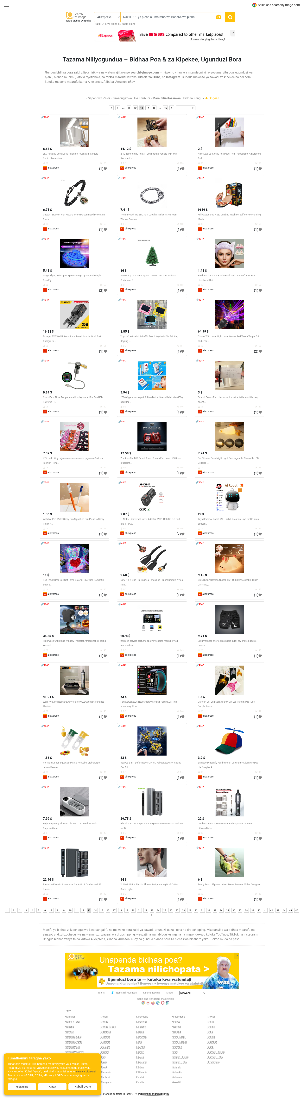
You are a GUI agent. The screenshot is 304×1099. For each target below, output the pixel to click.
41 (265, 910)
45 (290, 910)
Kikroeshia (141, 1062)
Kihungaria (105, 1082)
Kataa (52, 1086)
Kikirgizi (140, 1052)
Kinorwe (176, 1021)
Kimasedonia (178, 1016)
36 (233, 910)
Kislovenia (177, 1077)
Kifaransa (105, 1047)
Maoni (169, 992)
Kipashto (176, 1027)
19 (127, 910)
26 (171, 910)
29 (189, 910)
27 (177, 910)
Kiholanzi (105, 1077)
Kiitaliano (141, 1027)
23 (152, 910)
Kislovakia (177, 1072)
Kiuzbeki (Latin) (215, 1057)
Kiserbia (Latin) (179, 1062)
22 (145, 910)
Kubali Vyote (83, 1086)
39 (252, 910)
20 (133, 910)
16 (108, 910)
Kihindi (103, 1067)
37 (240, 910)
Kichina (104, 1021)
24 (158, 910)
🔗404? (45, 117)
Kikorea (140, 1057)
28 (183, 910)
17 (114, 910)
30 (196, 910)
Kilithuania (141, 1072)
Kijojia (139, 1042)
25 (164, 910)
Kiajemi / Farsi (72, 1021)
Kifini (103, 1057)
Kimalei (140, 1077)
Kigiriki (103, 1062)
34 (221, 910)
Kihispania (105, 1072)
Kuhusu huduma (151, 992)
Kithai (210, 1032)
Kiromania (177, 1047)
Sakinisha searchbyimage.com (276, 5)
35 (227, 910)
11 (129, 108)
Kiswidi (211, 1016)
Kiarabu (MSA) (72, 1047)
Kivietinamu (213, 1062)
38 (246, 910)
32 (208, 910)
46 (165, 108)
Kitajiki (210, 1021)
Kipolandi (176, 1032)
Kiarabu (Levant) (73, 1042)
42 (271, 910)
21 (139, 910)
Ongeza (212, 98)
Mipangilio (22, 1086)
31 (202, 910)
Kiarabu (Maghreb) (74, 1052)
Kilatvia (140, 1067)
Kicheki (104, 1016)
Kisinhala (176, 1067)
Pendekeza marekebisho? (153, 1093)
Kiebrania (105, 1037)
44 (284, 910)
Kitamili (211, 1027)
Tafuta (101, 992)
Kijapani (140, 1032)
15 (154, 108)
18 (120, 910)
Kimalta (140, 1082)
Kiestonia (105, 1042)
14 (148, 108)
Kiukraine (212, 1042)
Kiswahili (176, 1082)
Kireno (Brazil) (179, 1037)
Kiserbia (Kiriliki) (180, 1057)
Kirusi (175, 1052)
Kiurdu (210, 1047)
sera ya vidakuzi (86, 1071)
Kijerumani (141, 1037)
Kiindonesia (142, 1016)
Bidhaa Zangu (192, 98)
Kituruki (211, 1037)
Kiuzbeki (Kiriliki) (216, 1052)
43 (277, 910)
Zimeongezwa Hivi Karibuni (131, 98)
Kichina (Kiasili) (108, 1027)
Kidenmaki (105, 1032)
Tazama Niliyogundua (124, 992)
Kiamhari (69, 1032)
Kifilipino (104, 1052)
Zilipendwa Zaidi (98, 98)
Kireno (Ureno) (179, 1042)
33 (215, 910)
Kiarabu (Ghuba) (73, 1037)
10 (70, 910)
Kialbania (69, 1027)
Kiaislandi (70, 1016)
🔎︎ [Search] (192, 108)
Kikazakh (140, 1047)
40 (259, 910)
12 (135, 108)
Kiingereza (141, 1021)
